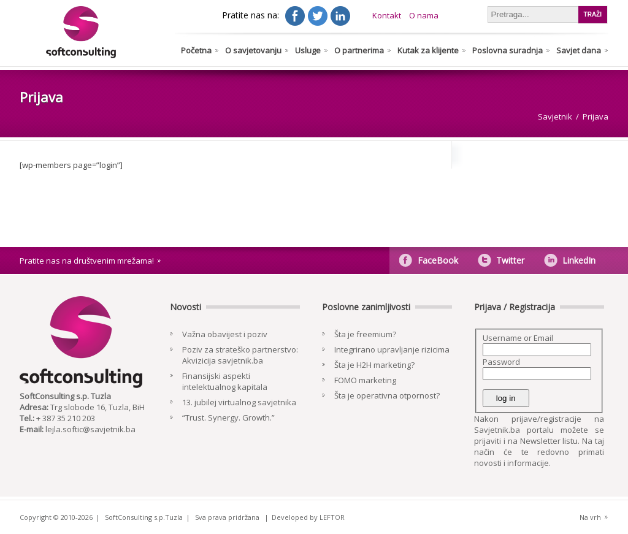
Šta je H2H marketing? (374, 364)
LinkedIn (578, 260)
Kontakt (386, 15)
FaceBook (438, 260)
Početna (196, 50)
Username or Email (518, 337)
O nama (423, 15)
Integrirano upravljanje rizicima (392, 349)
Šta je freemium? (365, 334)
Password (501, 361)
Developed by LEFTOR (308, 517)
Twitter (510, 260)
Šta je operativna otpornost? (387, 395)
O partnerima (359, 50)
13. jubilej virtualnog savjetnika (239, 402)
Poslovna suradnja (507, 50)
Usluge (308, 50)
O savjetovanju (253, 50)
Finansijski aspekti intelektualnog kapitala (224, 381)
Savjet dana (578, 50)
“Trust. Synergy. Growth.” (228, 417)
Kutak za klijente (428, 50)
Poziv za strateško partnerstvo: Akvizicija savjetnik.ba (240, 355)
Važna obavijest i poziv (224, 334)
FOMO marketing (365, 380)
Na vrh (590, 517)
